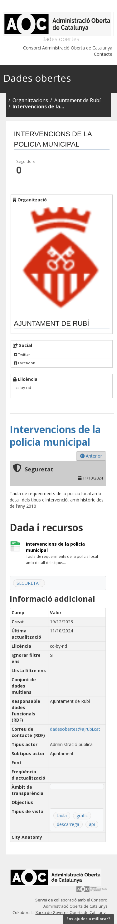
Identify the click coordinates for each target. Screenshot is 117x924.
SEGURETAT (29, 583)
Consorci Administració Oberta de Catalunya (67, 48)
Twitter (22, 354)
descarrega (68, 824)
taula (62, 815)
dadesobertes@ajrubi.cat (75, 729)
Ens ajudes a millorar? (88, 918)
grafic (82, 815)
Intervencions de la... (38, 106)
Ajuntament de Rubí (77, 100)
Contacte (103, 54)
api (92, 824)
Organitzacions (30, 100)
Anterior (91, 456)
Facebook (24, 363)
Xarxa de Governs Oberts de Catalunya (72, 912)
